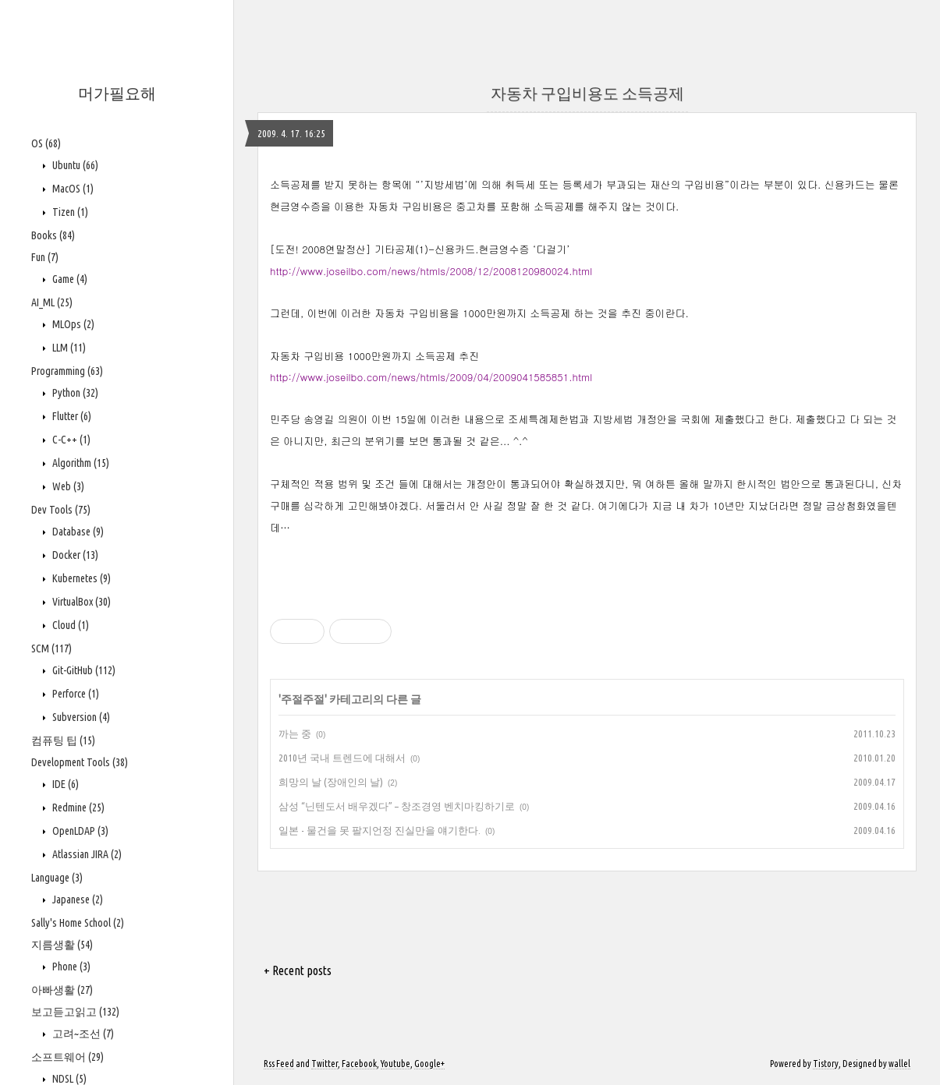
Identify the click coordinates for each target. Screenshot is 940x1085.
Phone (70, 966)
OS (46, 143)
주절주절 (303, 699)
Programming (67, 371)
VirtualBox (80, 602)
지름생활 (62, 944)
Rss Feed (279, 1063)
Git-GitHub (82, 670)
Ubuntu (74, 165)
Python (74, 393)
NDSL (68, 1079)
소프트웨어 (67, 1057)
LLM (68, 347)
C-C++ (70, 439)
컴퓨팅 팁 (63, 740)
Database (77, 531)
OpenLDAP (79, 831)
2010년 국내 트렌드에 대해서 (342, 757)
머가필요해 (117, 93)
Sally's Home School (77, 923)
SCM (51, 648)
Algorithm (79, 463)
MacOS (72, 188)
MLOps (72, 324)
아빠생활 (62, 990)
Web (67, 486)
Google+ (429, 1063)
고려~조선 (82, 1033)
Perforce (74, 693)
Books (53, 235)
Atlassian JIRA (86, 854)
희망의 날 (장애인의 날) (330, 781)
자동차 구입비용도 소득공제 (587, 93)
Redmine (77, 807)
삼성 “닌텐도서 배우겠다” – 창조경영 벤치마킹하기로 (396, 805)
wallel (899, 1063)
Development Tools (79, 762)
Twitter (324, 1063)
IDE (64, 784)
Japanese (76, 899)
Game (68, 279)
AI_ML (52, 302)
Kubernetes (80, 578)
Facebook (359, 1063)
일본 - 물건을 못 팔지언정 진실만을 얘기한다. (379, 830)
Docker (74, 555)
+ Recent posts (298, 970)
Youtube (395, 1063)
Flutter (70, 416)
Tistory (826, 1063)
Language (57, 877)
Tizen (69, 212)
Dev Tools (60, 510)
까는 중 (294, 733)
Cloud (69, 625)
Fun (45, 257)
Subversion (80, 717)
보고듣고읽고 (75, 1011)
